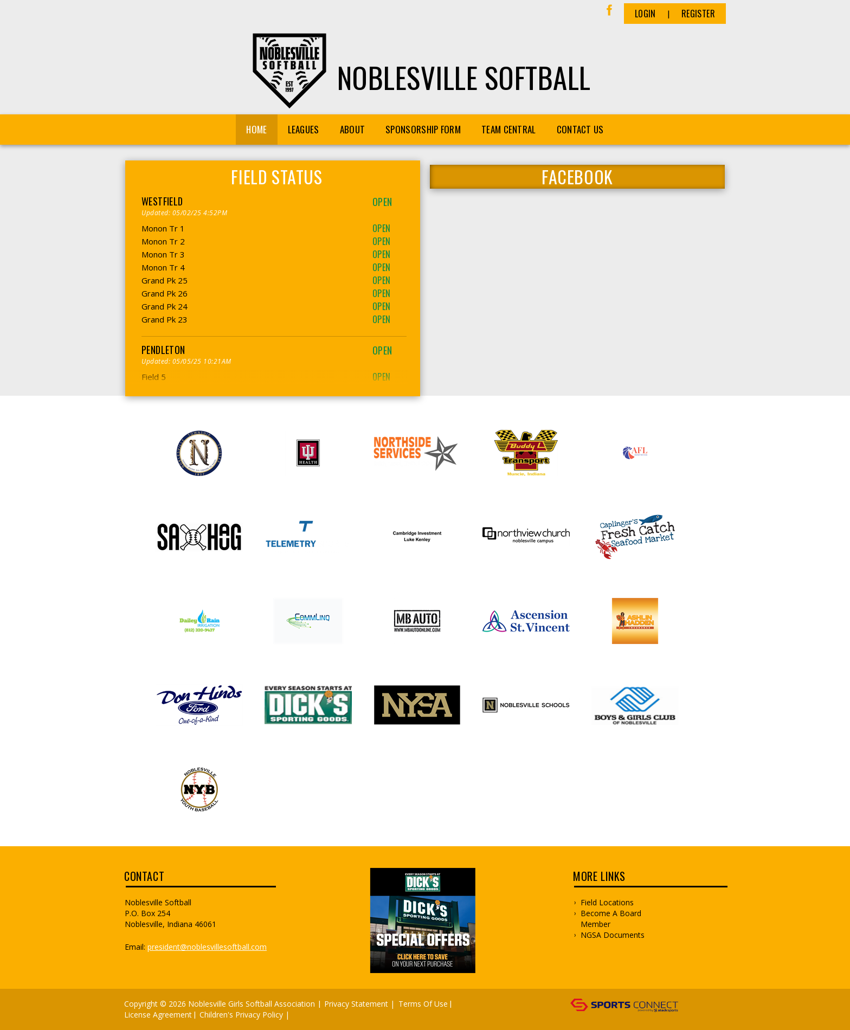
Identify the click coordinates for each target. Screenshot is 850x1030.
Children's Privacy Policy (241, 1014)
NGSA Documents (613, 935)
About (352, 129)
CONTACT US (580, 129)
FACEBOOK (577, 177)
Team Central (508, 129)
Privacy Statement (356, 1004)
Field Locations (607, 902)
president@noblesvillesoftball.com (207, 947)
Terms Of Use (423, 1004)
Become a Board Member (611, 918)
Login (645, 13)
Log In (308, 1014)
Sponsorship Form (423, 129)
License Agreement (158, 1014)
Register (698, 13)
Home (256, 129)
